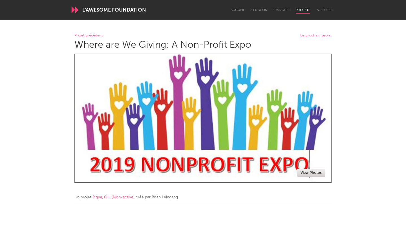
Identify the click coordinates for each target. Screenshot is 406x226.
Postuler (324, 10)
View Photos (311, 172)
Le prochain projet (316, 35)
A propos (258, 10)
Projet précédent (88, 35)
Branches (281, 10)
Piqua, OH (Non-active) (113, 197)
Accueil (238, 10)
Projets (303, 10)
